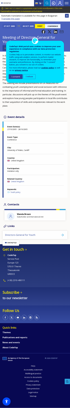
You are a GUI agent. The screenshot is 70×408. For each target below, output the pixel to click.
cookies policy (47, 68)
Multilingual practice (33, 373)
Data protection (33, 388)
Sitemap (33, 396)
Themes (7, 332)
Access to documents (33, 377)
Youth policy (15, 192)
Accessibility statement (33, 369)
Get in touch (13, 249)
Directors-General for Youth (20, 234)
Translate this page (10, 18)
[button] (43, 31)
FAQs (33, 366)
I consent (15, 76)
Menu (66, 3)
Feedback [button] (67, 381)
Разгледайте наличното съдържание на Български (21, 11)
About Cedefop (10, 347)
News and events (11, 342)
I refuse (29, 76)
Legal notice (33, 392)
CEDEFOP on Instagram (30, 317)
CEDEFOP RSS (36, 317)
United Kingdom (17, 181)
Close (67, 16)
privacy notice (21, 70)
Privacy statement (33, 385)
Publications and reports (15, 337)
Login (53, 3)
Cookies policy (33, 381)
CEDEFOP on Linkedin (24, 317)
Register (60, 3)
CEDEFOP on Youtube (17, 317)
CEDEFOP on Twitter (11, 317)
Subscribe (11, 292)
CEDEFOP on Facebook (5, 317)
